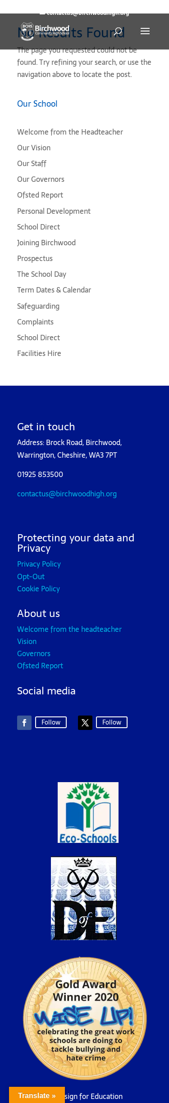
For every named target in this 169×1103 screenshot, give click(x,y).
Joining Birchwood (46, 242)
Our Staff (31, 163)
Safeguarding (38, 306)
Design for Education (89, 1096)
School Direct (38, 227)
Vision (27, 641)
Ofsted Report (40, 195)
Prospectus (35, 258)
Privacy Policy (39, 564)
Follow (50, 722)
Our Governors (40, 179)
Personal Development (54, 211)
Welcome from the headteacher (69, 629)
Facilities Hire (39, 353)
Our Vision (33, 147)
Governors (33, 653)
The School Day (41, 274)
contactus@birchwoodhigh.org (67, 494)
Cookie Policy (38, 588)
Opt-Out (31, 576)
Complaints (35, 322)
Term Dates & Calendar (54, 290)
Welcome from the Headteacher (70, 132)
